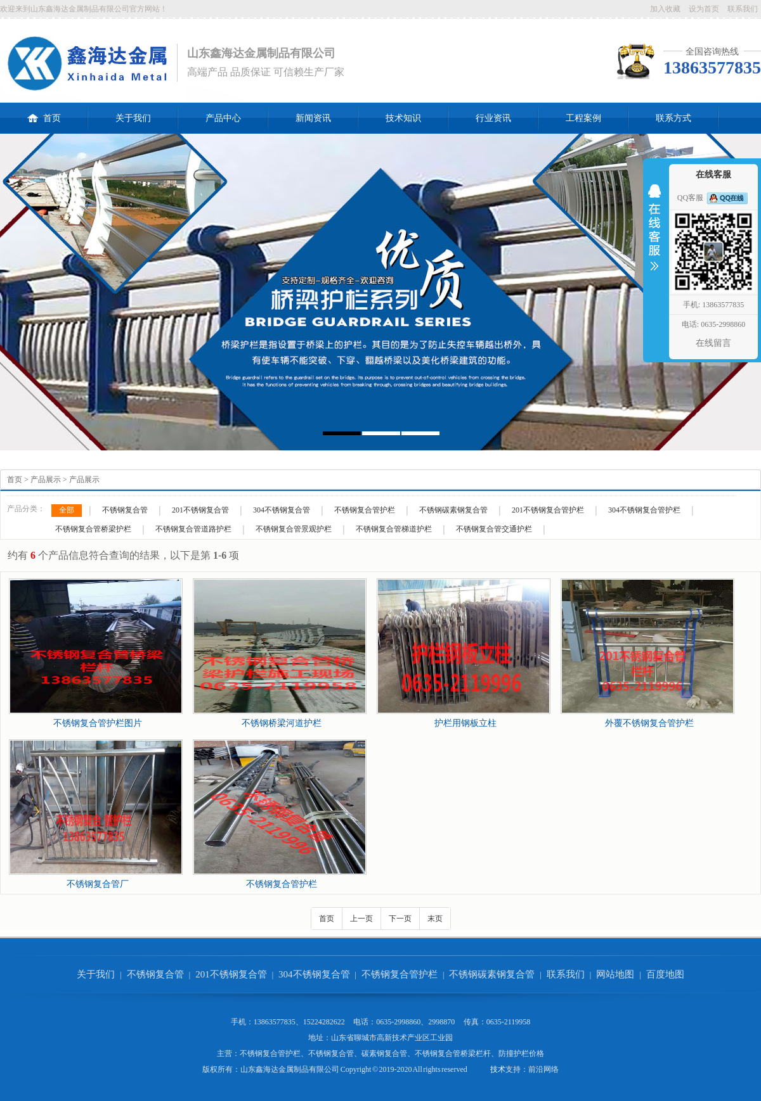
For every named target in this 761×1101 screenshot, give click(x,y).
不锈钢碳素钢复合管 (453, 510)
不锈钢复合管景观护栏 (294, 529)
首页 (44, 113)
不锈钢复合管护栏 (364, 510)
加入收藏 (665, 8)
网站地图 (615, 974)
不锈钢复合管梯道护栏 (394, 529)
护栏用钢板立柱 (465, 723)
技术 (497, 1069)
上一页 (361, 918)
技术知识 (403, 118)
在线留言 (713, 343)
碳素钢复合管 (384, 1053)
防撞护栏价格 (521, 1053)
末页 (435, 918)
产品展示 (45, 479)
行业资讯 (493, 118)
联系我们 (742, 8)
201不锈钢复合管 (200, 510)
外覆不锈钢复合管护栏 (649, 723)
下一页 (400, 918)
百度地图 (665, 974)
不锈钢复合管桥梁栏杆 (453, 1053)
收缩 (654, 235)
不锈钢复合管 (125, 510)
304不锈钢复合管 (281, 510)
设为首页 (704, 8)
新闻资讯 (313, 118)
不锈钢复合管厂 (98, 884)
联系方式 (673, 118)
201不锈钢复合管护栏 (548, 510)
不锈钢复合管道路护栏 (193, 529)
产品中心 (223, 118)
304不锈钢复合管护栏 (644, 510)
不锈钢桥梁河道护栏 (282, 723)
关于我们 (133, 118)
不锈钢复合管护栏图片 (97, 723)
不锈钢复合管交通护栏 (494, 529)
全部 (66, 510)
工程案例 (583, 118)
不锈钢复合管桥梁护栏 (93, 529)
